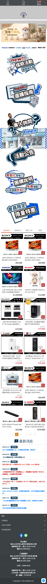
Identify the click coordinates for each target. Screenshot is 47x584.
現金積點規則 (6, 529)
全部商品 (5, 520)
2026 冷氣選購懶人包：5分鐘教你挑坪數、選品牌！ (19, 450)
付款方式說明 (6, 525)
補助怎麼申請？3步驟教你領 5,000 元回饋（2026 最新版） (21, 464)
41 (30, 434)
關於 (3, 516)
